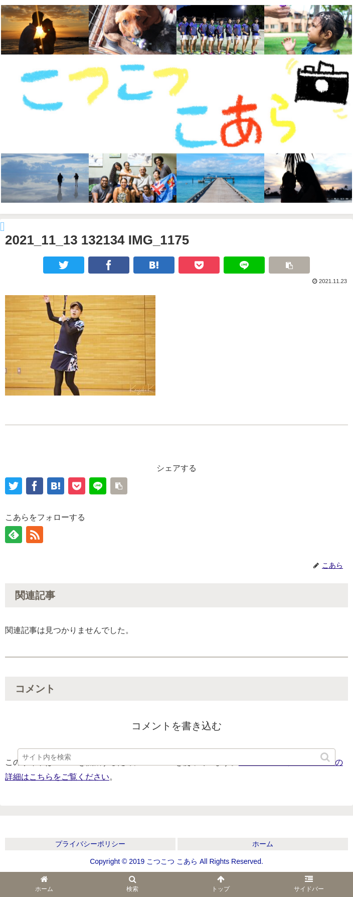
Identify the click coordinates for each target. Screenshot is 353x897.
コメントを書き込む (176, 725)
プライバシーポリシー (90, 844)
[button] (325, 757)
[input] (176, 756)
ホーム (262, 844)
